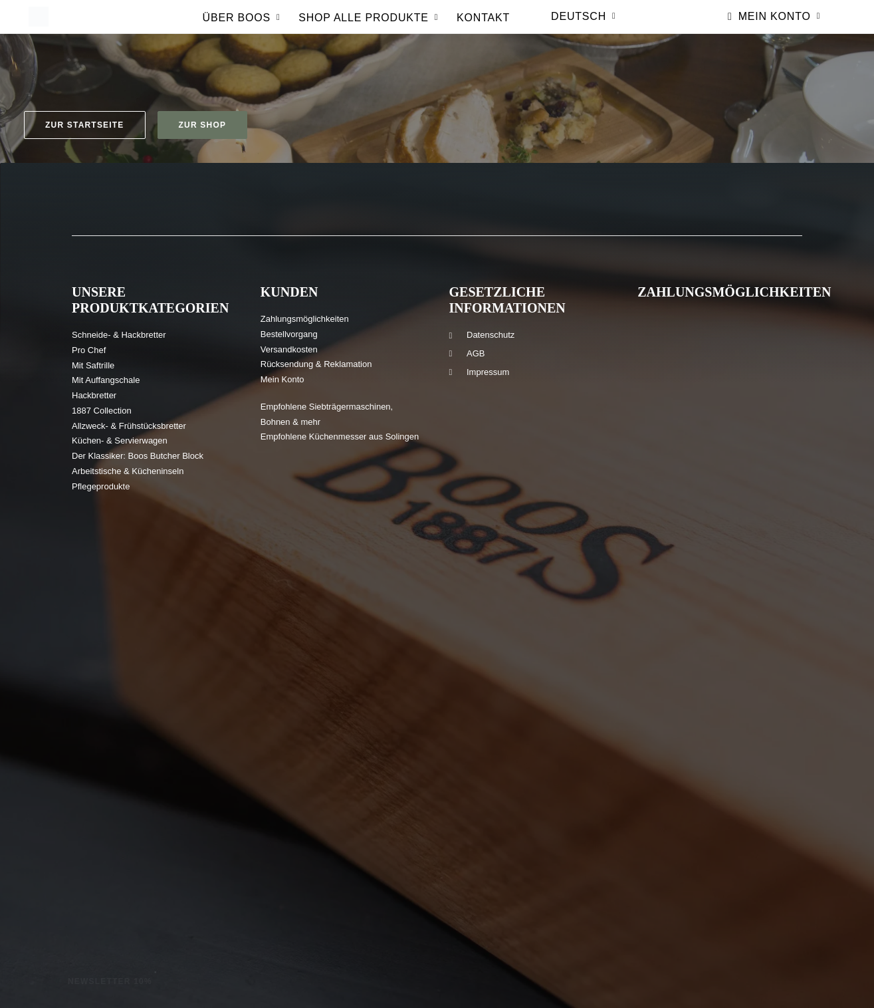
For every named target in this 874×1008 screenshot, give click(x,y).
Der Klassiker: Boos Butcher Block (137, 456)
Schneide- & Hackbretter (119, 335)
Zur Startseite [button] (84, 125)
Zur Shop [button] (203, 125)
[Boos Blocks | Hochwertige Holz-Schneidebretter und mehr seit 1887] (37, 25)
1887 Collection (102, 411)
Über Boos (241, 26)
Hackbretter (94, 395)
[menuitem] (241, 30)
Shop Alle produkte (368, 26)
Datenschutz (490, 335)
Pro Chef (89, 350)
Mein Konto (779, 25)
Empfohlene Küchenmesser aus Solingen (340, 436)
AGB (476, 353)
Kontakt (483, 26)
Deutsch (583, 25)
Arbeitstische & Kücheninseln (127, 471)
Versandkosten (289, 349)
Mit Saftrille (93, 365)
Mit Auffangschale (106, 380)
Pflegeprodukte (101, 486)
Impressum (488, 372)
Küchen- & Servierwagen (119, 440)
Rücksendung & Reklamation (316, 364)
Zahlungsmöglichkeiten (305, 319)
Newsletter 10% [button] (110, 981)
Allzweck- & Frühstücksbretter (129, 426)
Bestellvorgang (289, 334)
